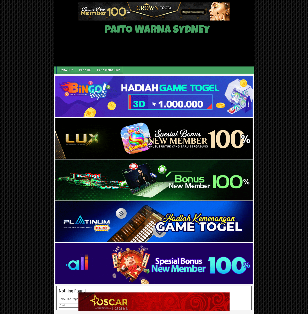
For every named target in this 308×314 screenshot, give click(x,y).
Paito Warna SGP (108, 70)
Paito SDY (66, 70)
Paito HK (85, 70)
